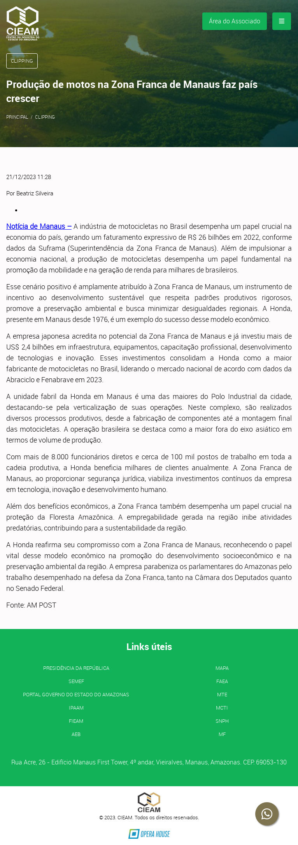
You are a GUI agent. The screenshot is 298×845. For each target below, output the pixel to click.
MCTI (222, 707)
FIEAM (76, 720)
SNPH (222, 720)
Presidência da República (76, 667)
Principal (17, 117)
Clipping (45, 117)
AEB (76, 734)
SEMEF (76, 681)
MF (222, 734)
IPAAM (76, 707)
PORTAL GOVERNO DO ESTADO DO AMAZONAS (76, 694)
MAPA (222, 667)
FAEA (222, 681)
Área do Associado (234, 21)
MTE (222, 694)
